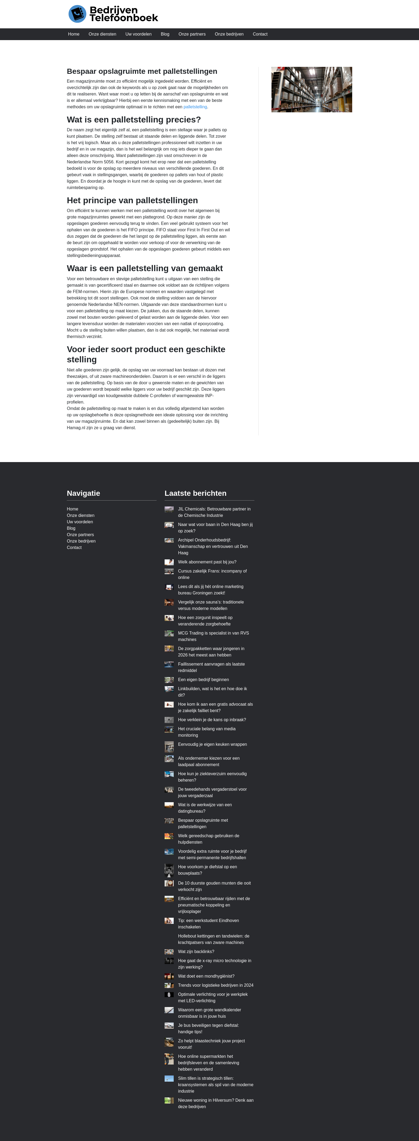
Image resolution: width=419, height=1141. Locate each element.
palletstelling (195, 107)
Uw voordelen (138, 34)
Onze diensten (102, 34)
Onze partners (192, 34)
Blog (165, 34)
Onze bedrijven (229, 34)
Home (74, 34)
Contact (260, 34)
